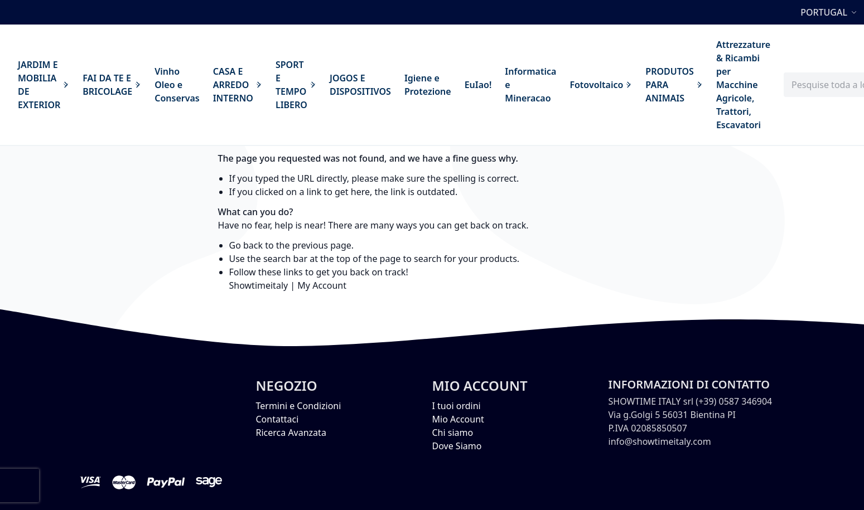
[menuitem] (43, 85)
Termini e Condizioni (298, 406)
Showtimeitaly (258, 285)
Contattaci (277, 419)
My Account (321, 285)
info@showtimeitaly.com (660, 441)
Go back (246, 245)
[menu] (394, 85)
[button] (830, 12)
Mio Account (458, 419)
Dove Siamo (457, 446)
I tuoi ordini (456, 406)
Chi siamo (453, 432)
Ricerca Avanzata (291, 432)
